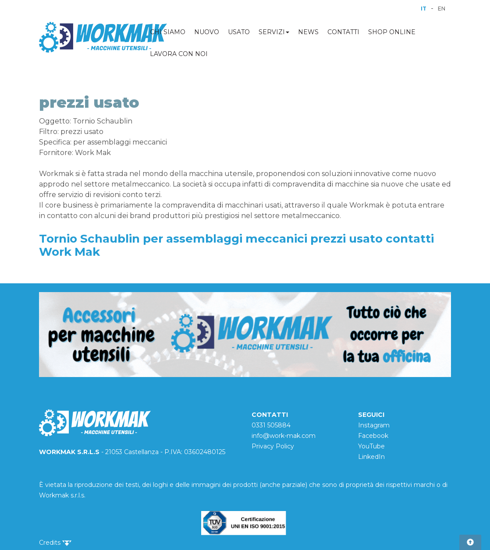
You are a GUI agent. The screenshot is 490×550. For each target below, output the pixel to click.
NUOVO (206, 32)
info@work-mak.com (284, 436)
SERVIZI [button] (274, 32)
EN (441, 8)
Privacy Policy (273, 446)
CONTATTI (343, 32)
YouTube (371, 446)
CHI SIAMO (167, 32)
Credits (55, 542)
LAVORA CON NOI (179, 54)
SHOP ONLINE (391, 32)
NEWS (308, 32)
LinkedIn (371, 457)
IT (423, 8)
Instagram (374, 425)
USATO (239, 32)
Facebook (373, 436)
